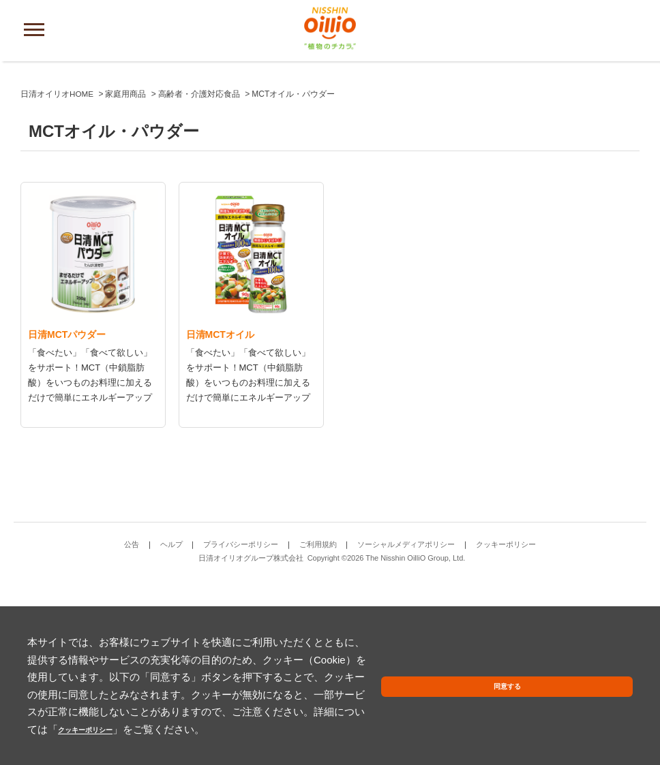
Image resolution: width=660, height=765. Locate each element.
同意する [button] (600, 705)
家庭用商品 (126, 277)
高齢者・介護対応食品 (200, 277)
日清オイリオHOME (57, 277)
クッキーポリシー (221, 729)
